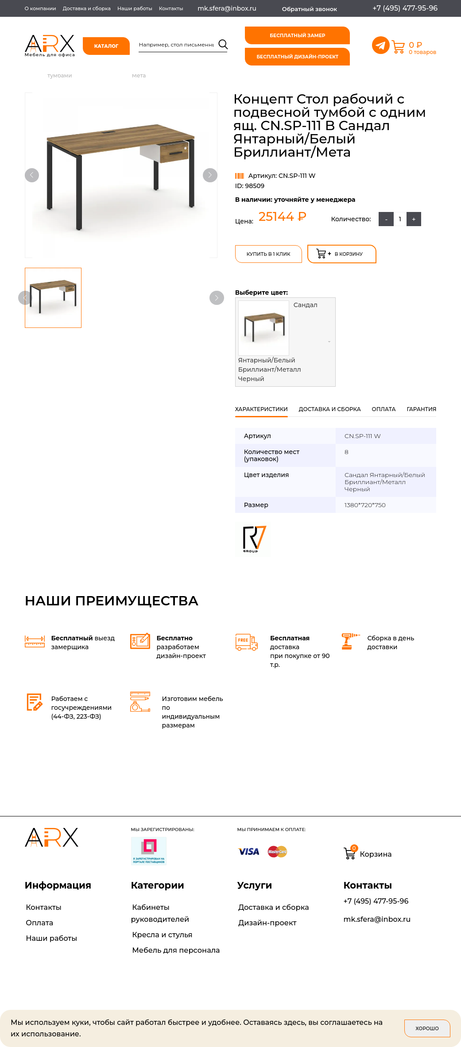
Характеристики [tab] (261, 407)
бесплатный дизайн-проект (298, 57)
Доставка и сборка (87, 8)
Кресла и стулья (161, 932)
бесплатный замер (298, 35)
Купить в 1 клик (268, 253)
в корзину (339, 252)
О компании (40, 8)
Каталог (107, 46)
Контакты (171, 8)
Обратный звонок (309, 8)
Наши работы (134, 8)
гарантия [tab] (421, 407)
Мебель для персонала (174, 947)
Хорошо (427, 1029)
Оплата (38, 920)
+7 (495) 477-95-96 (376, 900)
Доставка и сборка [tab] (330, 407)
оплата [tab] (384, 407)
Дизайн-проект (266, 920)
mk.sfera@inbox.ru (377, 918)
